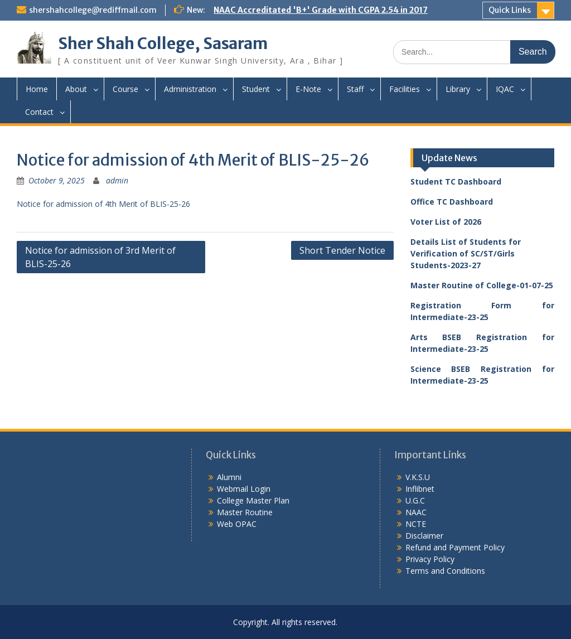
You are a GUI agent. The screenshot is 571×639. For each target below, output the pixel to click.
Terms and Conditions (445, 570)
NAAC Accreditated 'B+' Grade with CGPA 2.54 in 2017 (321, 10)
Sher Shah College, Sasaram (163, 43)
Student (256, 89)
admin (117, 180)
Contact (39, 111)
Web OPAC (237, 524)
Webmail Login (243, 488)
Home (37, 89)
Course (125, 89)
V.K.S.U (417, 477)
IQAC (505, 89)
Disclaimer (424, 535)
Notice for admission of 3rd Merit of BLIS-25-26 (100, 257)
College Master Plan (253, 500)
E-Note (308, 89)
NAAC (416, 512)
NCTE (415, 524)
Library (458, 89)
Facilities (404, 89)
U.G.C (415, 500)
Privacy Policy (429, 559)
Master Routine (245, 512)
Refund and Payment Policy (455, 547)
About (76, 89)
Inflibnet (419, 488)
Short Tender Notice (342, 250)
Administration (190, 89)
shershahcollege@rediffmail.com (93, 10)
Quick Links (509, 10)
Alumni (229, 477)
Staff (355, 89)
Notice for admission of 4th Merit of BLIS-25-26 (103, 204)
